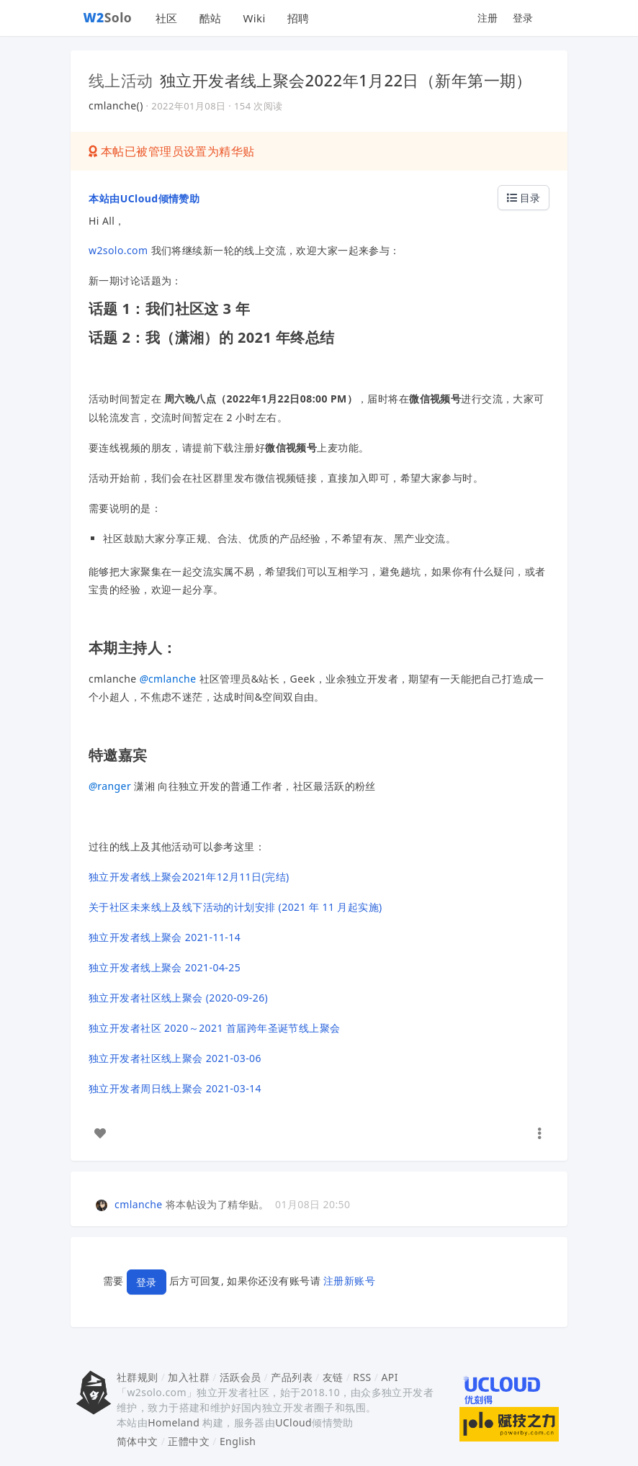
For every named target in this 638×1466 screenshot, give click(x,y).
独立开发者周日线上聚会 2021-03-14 (175, 1088)
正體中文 (189, 1441)
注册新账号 (349, 1280)
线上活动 (121, 80)
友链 (333, 1377)
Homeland (173, 1422)
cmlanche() (116, 105)
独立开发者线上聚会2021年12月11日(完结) (189, 876)
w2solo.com (118, 250)
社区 (167, 18)
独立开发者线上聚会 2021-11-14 (165, 937)
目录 (523, 197)
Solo (108, 17)
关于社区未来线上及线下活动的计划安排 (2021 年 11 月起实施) (235, 907)
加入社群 (189, 1377)
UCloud (293, 1422)
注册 (487, 17)
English (238, 1441)
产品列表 (292, 1377)
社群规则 (137, 1377)
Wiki (254, 18)
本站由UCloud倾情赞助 (144, 198)
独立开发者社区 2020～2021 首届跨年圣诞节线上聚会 (215, 1028)
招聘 (298, 18)
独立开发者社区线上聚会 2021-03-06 (175, 1058)
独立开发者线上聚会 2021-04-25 (165, 967)
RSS (362, 1377)
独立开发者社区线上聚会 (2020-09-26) (178, 997)
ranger (110, 786)
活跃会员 (240, 1377)
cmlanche (168, 678)
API (389, 1377)
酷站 (210, 18)
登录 (523, 17)
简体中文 (137, 1441)
